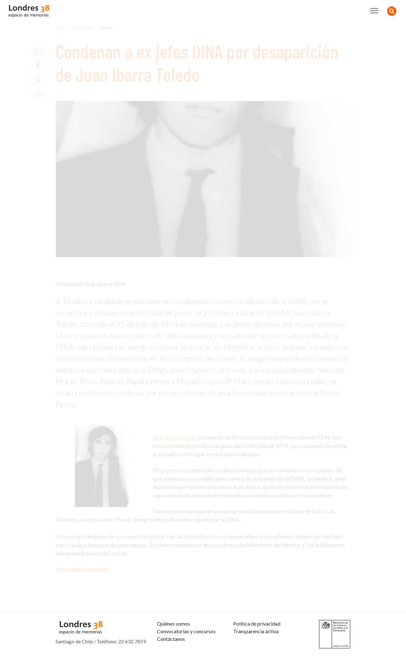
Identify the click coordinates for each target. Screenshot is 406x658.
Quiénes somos (173, 624)
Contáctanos (171, 639)
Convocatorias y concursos (186, 631)
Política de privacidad (256, 624)
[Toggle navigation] (374, 10)
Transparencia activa (255, 631)
